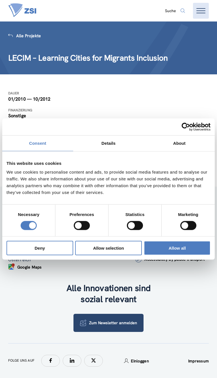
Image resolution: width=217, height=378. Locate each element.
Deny (39, 248)
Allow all (177, 248)
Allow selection (108, 248)
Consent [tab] (37, 143)
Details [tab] (108, 143)
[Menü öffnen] (201, 11)
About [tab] (179, 143)
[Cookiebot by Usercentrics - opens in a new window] (186, 126)
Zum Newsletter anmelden (108, 323)
